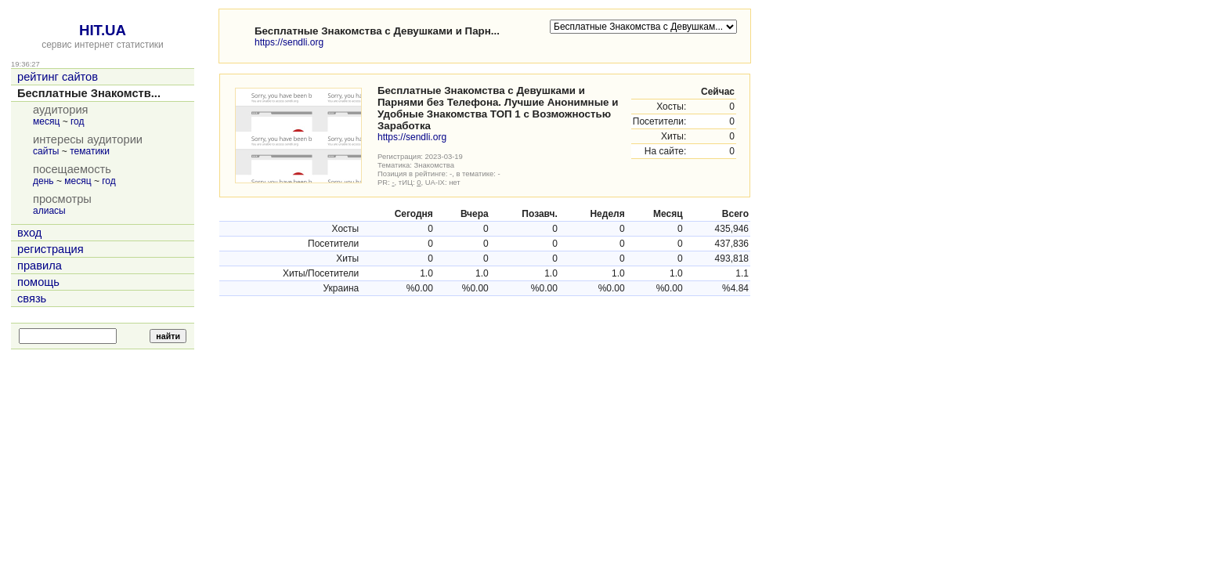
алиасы (49, 210)
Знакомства (434, 165)
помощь (38, 282)
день (43, 180)
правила (39, 265)
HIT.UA (102, 30)
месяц (46, 121)
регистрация (50, 249)
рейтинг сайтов (57, 76)
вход (29, 232)
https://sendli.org (289, 42)
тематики (90, 151)
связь (31, 298)
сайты (46, 151)
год (77, 121)
